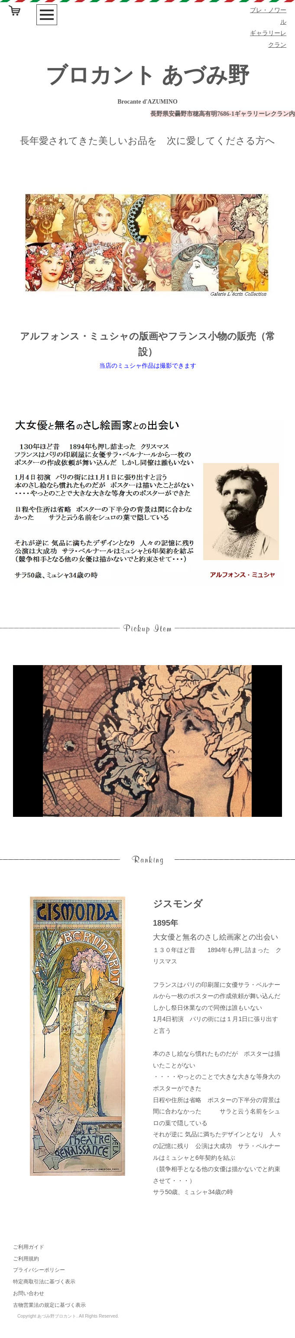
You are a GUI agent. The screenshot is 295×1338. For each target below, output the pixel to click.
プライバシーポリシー (39, 1270)
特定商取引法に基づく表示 (44, 1282)
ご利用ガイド (28, 1247)
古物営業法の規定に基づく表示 (49, 1305)
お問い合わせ (28, 1293)
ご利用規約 (26, 1259)
